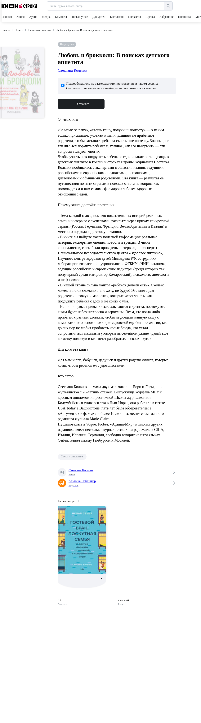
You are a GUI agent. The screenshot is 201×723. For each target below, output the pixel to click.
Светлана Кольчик (72, 70)
